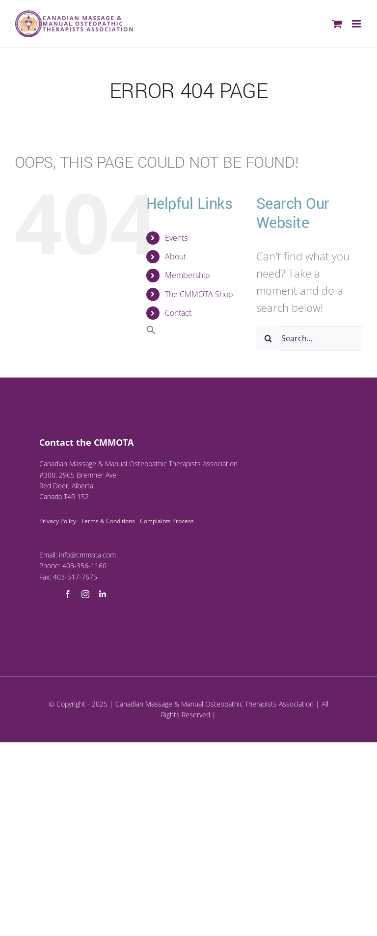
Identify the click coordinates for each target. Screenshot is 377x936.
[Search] (268, 338)
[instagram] (85, 594)
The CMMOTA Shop (199, 294)
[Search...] (309, 338)
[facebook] (68, 594)
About (175, 256)
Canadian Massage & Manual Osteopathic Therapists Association (214, 703)
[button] (151, 332)
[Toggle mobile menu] (357, 24)
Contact (178, 312)
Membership (187, 275)
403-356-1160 (84, 565)
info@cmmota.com (87, 554)
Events (176, 237)
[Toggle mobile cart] (337, 24)
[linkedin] (102, 594)
